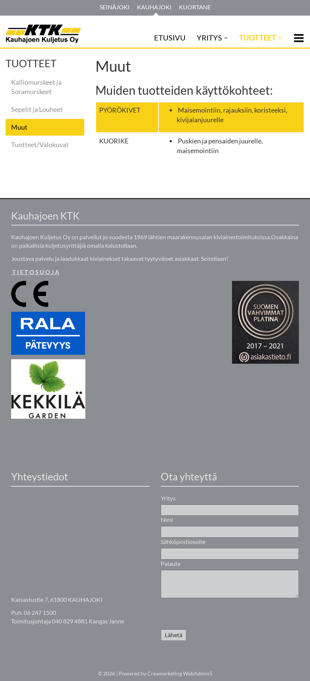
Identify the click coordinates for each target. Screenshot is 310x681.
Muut (19, 127)
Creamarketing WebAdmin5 (179, 673)
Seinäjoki (114, 6)
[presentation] (217, 614)
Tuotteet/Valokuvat (40, 144)
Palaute (170, 563)
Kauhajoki (154, 6)
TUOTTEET (257, 37)
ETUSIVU (170, 37)
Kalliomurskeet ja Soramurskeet (36, 87)
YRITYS (209, 37)
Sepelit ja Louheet (37, 109)
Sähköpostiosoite (183, 541)
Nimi (167, 519)
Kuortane (195, 6)
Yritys (168, 498)
